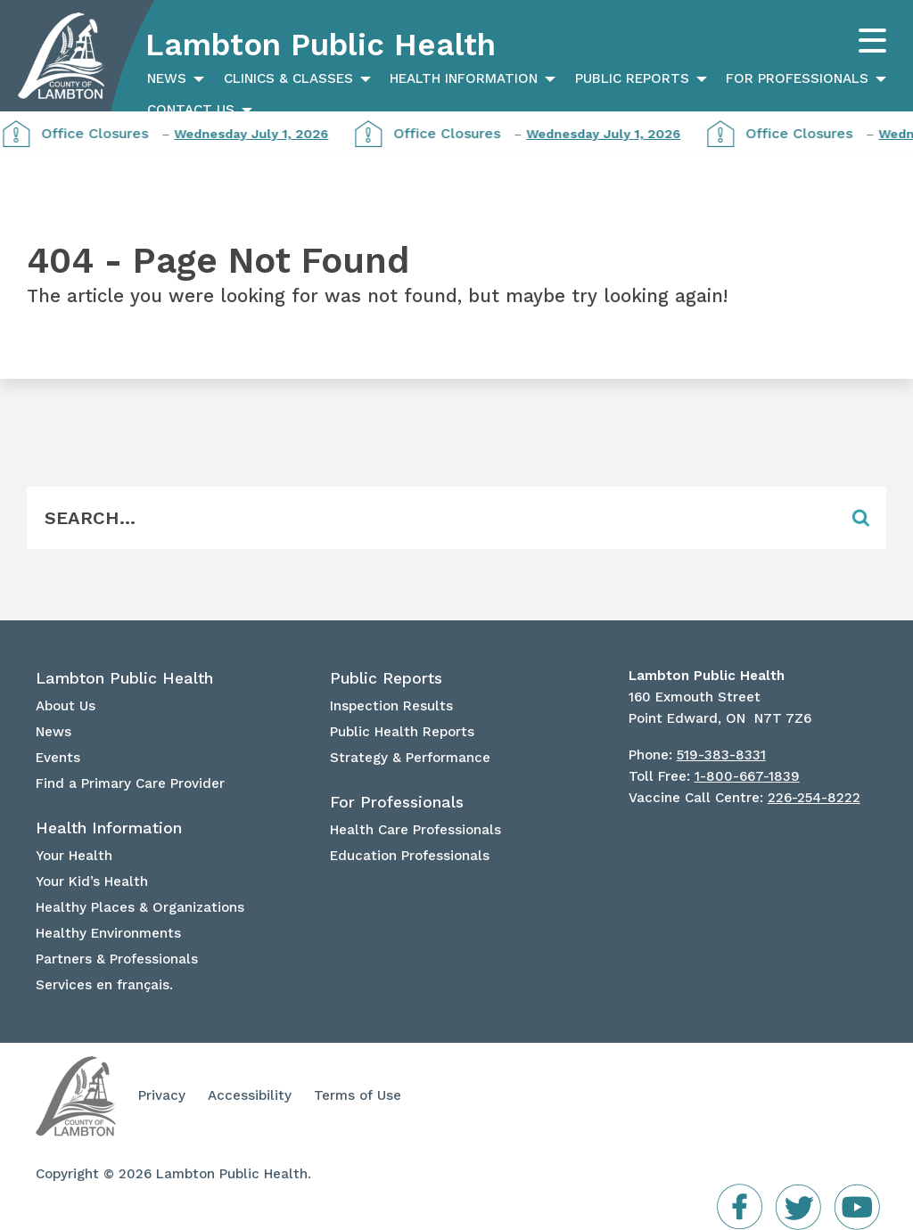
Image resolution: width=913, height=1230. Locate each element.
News (166, 78)
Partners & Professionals (117, 959)
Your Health (74, 856)
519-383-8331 (721, 755)
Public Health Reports (402, 732)
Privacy (161, 1095)
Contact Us (190, 110)
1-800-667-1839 (747, 776)
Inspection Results (391, 706)
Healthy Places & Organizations (140, 907)
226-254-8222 (814, 798)
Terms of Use (357, 1095)
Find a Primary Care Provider (130, 783)
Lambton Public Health (320, 44)
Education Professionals (409, 856)
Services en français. (104, 985)
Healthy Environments (108, 933)
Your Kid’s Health (92, 881)
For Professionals (797, 78)
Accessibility (250, 1095)
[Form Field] (431, 518)
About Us (65, 706)
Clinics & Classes (288, 78)
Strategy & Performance (410, 758)
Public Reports (632, 78)
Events (58, 758)
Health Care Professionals (415, 830)
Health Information (464, 78)
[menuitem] (173, 78)
